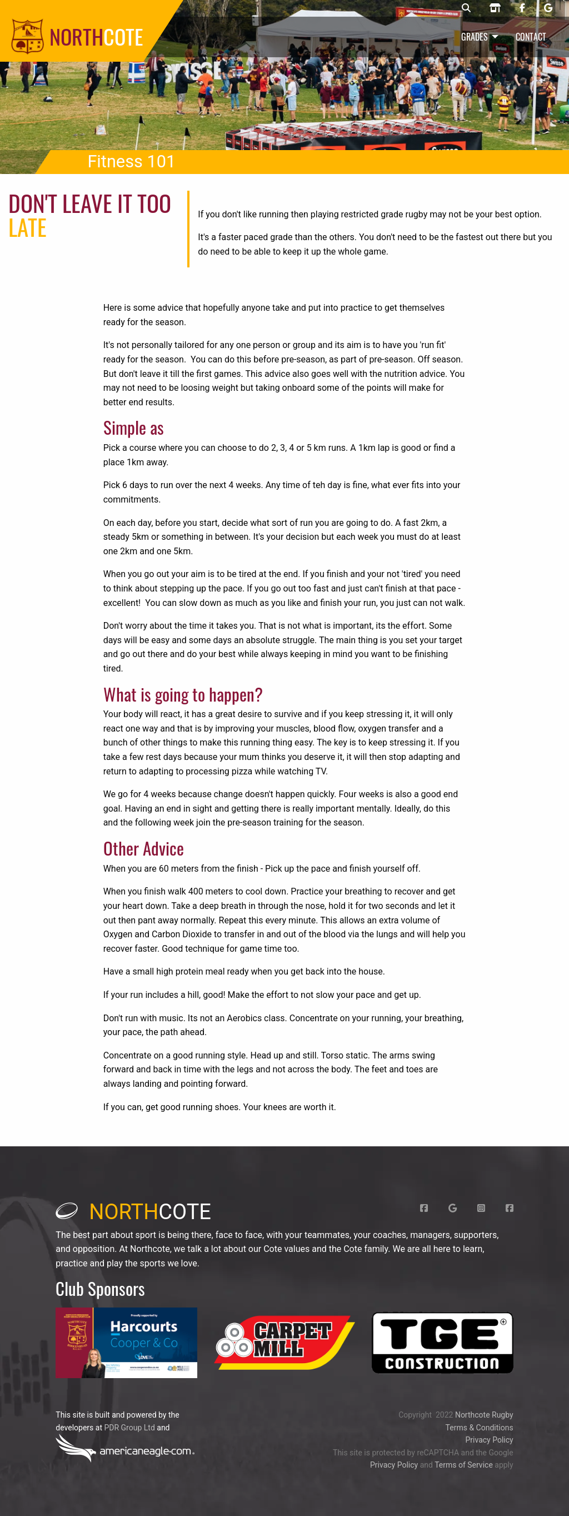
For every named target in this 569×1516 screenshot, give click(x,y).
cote (133, 1212)
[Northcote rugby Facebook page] (522, 8)
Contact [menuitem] (531, 36)
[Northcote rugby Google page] (548, 8)
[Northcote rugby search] (466, 8)
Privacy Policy (489, 1439)
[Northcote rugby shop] (495, 8)
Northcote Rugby (484, 1414)
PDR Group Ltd (129, 1427)
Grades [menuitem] (474, 36)
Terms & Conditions (479, 1427)
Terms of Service (464, 1464)
